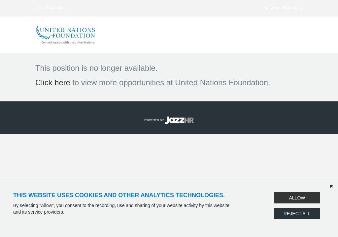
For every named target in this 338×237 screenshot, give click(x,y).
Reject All (297, 213)
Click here (52, 82)
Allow (297, 197)
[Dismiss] (331, 186)
